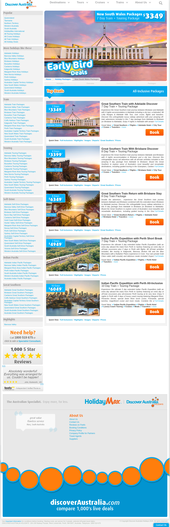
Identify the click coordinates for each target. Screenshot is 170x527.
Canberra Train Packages (14, 118)
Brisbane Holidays (11, 61)
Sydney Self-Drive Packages (15, 233)
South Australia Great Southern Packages (21, 310)
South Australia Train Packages (17, 139)
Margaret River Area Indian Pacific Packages (22, 268)
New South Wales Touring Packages (19, 185)
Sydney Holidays (11, 80)
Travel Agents (75, 436)
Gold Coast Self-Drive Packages (17, 220)
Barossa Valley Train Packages (16, 107)
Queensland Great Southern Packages (20, 308)
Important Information (13, 521)
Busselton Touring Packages (15, 164)
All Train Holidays (11, 39)
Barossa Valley (10, 324)
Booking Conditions (77, 428)
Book (154, 132)
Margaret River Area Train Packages (19, 126)
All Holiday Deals (11, 42)
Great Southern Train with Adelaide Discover (129, 103)
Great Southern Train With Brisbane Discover (129, 148)
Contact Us (74, 422)
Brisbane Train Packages (14, 112)
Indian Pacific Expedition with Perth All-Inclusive (132, 283)
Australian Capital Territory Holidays (18, 82)
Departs (95, 140)
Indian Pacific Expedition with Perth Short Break (131, 238)
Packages (152, 83)
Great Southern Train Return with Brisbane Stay (131, 193)
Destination (121, 83)
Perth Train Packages (13, 128)
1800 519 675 (24, 337)
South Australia (10, 29)
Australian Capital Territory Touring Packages (22, 182)
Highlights (78, 140)
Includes (60, 83)
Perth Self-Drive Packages (15, 231)
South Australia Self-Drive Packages (19, 246)
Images (88, 140)
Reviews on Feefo (77, 425)
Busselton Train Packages (14, 115)
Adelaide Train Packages (14, 104)
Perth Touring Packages (14, 177)
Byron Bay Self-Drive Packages (17, 215)
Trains (122, 2)
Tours (82, 2)
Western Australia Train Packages (18, 142)
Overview (90, 83)
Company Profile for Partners (82, 433)
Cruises (102, 2)
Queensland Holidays (13, 88)
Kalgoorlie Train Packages (15, 123)
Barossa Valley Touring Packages (17, 156)
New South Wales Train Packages (18, 134)
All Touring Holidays (12, 34)
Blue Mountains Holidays (14, 59)
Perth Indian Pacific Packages (16, 271)
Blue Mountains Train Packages (17, 110)
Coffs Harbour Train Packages (16, 120)
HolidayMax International (14, 31)
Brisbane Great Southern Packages (18, 293)
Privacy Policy (75, 430)
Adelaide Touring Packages (15, 153)
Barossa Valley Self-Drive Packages (18, 207)
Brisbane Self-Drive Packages (16, 212)
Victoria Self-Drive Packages (15, 248)
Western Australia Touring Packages (19, 193)
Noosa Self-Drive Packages (15, 228)
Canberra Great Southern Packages (19, 295)
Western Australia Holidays (15, 93)
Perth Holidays (10, 77)
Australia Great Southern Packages (18, 313)
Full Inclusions (66, 140)
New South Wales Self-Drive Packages (20, 241)
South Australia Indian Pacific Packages (20, 273)
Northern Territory (11, 23)
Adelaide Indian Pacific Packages (17, 263)
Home (48, 79)
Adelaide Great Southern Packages (18, 290)
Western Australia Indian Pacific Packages (21, 276)
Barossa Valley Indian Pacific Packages (20, 265)
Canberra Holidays (11, 66)
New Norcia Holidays (12, 74)
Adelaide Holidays (11, 53)
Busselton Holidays (12, 64)
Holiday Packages (63, 79)
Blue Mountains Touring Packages (18, 158)
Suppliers (73, 439)
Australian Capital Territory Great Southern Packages (21, 301)
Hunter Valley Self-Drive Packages (18, 223)
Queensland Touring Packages (16, 187)
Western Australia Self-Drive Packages (20, 251)
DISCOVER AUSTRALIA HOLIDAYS (15, 523)
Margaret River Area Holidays (16, 72)
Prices (118, 140)
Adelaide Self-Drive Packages (16, 204)
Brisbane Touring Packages (15, 161)
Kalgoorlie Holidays (12, 69)
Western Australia (11, 26)
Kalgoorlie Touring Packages (15, 169)
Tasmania (8, 21)
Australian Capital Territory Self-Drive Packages (19, 237)
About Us (143, 2)
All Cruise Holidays (12, 36)
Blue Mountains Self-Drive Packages (19, 210)
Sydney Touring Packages (14, 180)
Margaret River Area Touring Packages (20, 172)
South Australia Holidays (14, 90)
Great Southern (107, 140)
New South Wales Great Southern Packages (22, 305)
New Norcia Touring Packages (16, 174)
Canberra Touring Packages (15, 166)
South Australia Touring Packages (18, 190)
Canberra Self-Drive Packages (16, 217)
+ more (123, 127)
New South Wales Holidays (15, 85)
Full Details (159, 122)
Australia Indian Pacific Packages (17, 278)
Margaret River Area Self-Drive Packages (21, 225)
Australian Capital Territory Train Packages (21, 131)
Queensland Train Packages (15, 136)
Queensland (9, 18)
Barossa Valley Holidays (14, 56)
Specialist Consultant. (29, 341)
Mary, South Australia (35, 424)
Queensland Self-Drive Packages (17, 243)
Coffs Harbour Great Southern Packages (20, 298)
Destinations (59, 2)
